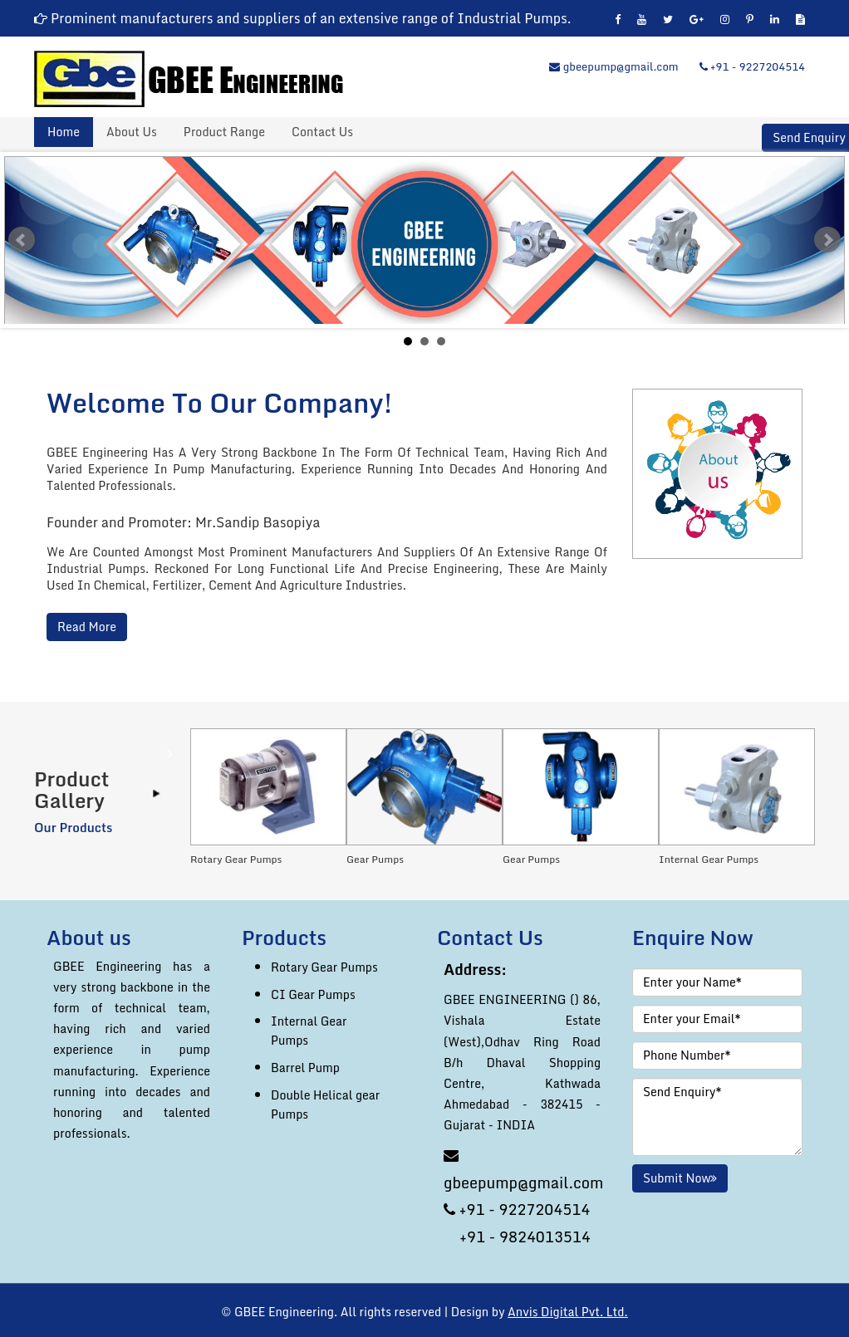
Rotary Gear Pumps (324, 967)
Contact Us (322, 131)
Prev (21, 240)
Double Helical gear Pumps (325, 1104)
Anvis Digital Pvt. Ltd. (568, 1311)
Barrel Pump (305, 1067)
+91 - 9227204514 (752, 66)
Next (827, 240)
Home (63, 131)
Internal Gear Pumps (309, 1030)
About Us (131, 131)
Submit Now (680, 1178)
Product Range (224, 131)
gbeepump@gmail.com (613, 66)
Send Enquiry (809, 138)
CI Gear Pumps (313, 994)
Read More (86, 627)
